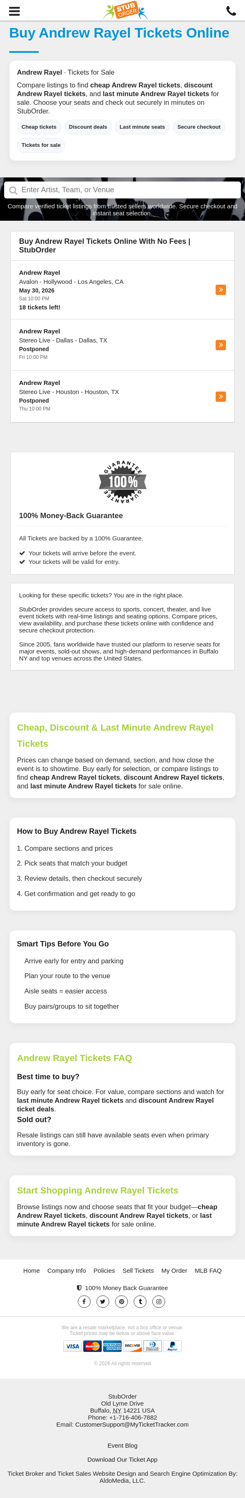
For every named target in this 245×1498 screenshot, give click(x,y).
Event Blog (123, 1445)
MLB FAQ (208, 1270)
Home (31, 1270)
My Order (174, 1270)
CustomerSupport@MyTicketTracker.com (132, 1424)
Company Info (67, 1270)
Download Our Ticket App (122, 1459)
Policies (104, 1270)
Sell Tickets (138, 1270)
